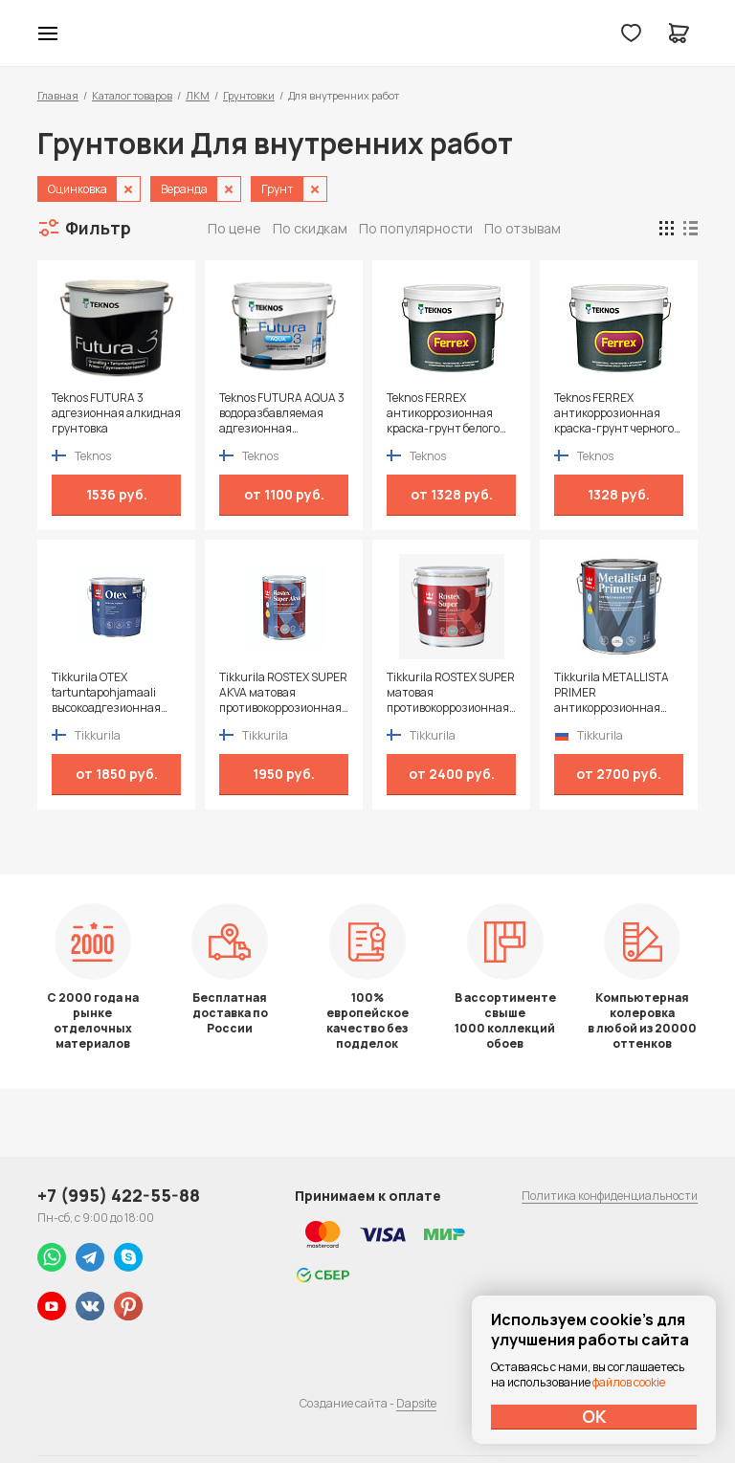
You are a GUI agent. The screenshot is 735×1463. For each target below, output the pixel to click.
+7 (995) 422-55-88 (118, 1195)
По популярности (416, 228)
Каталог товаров (132, 95)
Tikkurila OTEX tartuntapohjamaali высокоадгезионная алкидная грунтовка (108, 693)
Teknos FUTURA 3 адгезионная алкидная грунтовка (116, 413)
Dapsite (416, 1403)
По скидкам (310, 228)
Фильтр (98, 227)
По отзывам (522, 228)
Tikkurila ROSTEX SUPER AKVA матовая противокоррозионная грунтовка (283, 693)
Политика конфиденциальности (610, 1195)
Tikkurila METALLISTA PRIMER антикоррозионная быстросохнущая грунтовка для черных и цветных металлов (618, 693)
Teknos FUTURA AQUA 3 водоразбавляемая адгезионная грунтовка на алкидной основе (283, 413)
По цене (234, 228)
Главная (57, 95)
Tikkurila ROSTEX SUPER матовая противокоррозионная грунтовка (451, 693)
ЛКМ (198, 95)
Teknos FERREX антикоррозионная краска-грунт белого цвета (443, 413)
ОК (594, 1416)
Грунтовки (249, 95)
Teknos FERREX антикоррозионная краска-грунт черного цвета (614, 413)
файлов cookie (628, 1382)
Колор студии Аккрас (368, 33)
